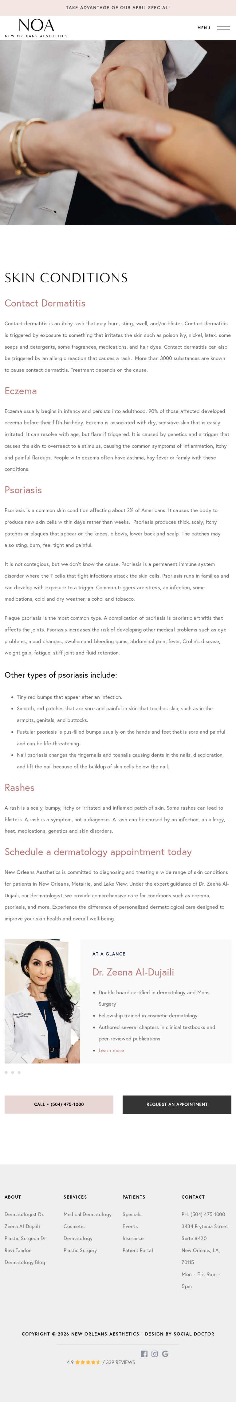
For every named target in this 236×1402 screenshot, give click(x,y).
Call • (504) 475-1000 (59, 1104)
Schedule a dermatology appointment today (98, 851)
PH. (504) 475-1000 (203, 1214)
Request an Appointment (177, 1104)
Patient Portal (138, 1250)
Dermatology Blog (25, 1262)
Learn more (111, 1050)
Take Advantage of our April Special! (118, 7)
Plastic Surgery (80, 1250)
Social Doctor (194, 1334)
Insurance (133, 1238)
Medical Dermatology (88, 1214)
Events (130, 1226)
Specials (132, 1214)
